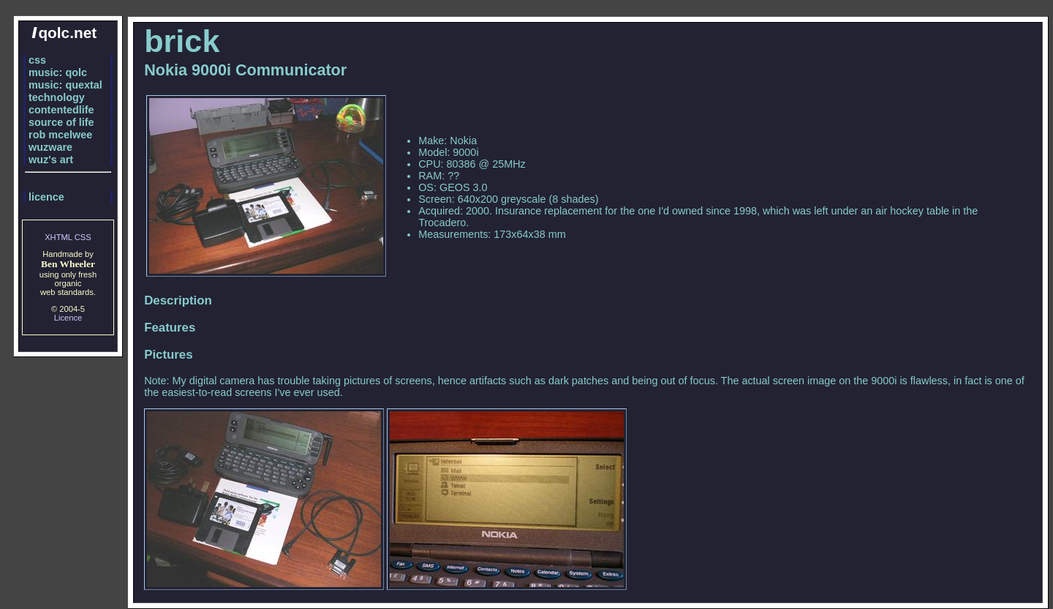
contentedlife (61, 110)
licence (46, 197)
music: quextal (65, 85)
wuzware (50, 147)
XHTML (58, 237)
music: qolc (58, 72)
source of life (61, 122)
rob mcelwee (60, 135)
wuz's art (51, 159)
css (37, 60)
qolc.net (64, 32)
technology (57, 97)
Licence (68, 317)
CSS (83, 237)
